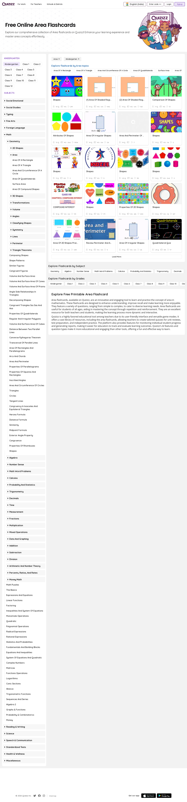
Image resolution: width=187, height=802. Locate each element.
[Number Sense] (83, 271)
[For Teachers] (36, 4)
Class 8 (30, 75)
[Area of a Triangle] (84, 70)
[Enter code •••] (155, 4)
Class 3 (8, 69)
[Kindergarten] (72, 59)
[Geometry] (54, 271)
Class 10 (20, 80)
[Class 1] (70, 284)
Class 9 (8, 80)
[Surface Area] (164, 70)
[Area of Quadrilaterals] (143, 70)
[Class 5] (115, 284)
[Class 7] (138, 284)
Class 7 (19, 75)
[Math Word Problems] (103, 271)
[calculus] (121, 271)
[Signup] (180, 4)
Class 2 (37, 64)
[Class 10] (173, 284)
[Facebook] (39, 796)
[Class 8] (150, 284)
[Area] (56, 59)
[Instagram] (44, 796)
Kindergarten (11, 64)
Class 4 (19, 69)
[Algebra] (68, 271)
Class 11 (32, 80)
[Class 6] (127, 284)
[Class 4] (104, 284)
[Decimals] (178, 271)
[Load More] (116, 257)
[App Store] (148, 795)
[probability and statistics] (140, 271)
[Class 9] (161, 284)
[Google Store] (164, 795)
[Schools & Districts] (54, 4)
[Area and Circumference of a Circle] (112, 70)
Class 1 (26, 64)
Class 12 (8, 86)
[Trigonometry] (163, 271)
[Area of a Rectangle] (62, 70)
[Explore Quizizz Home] (8, 4)
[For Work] (22, 4)
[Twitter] (34, 796)
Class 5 (30, 69)
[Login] (169, 4)
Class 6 (8, 75)
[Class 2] (81, 284)
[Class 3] (92, 284)
